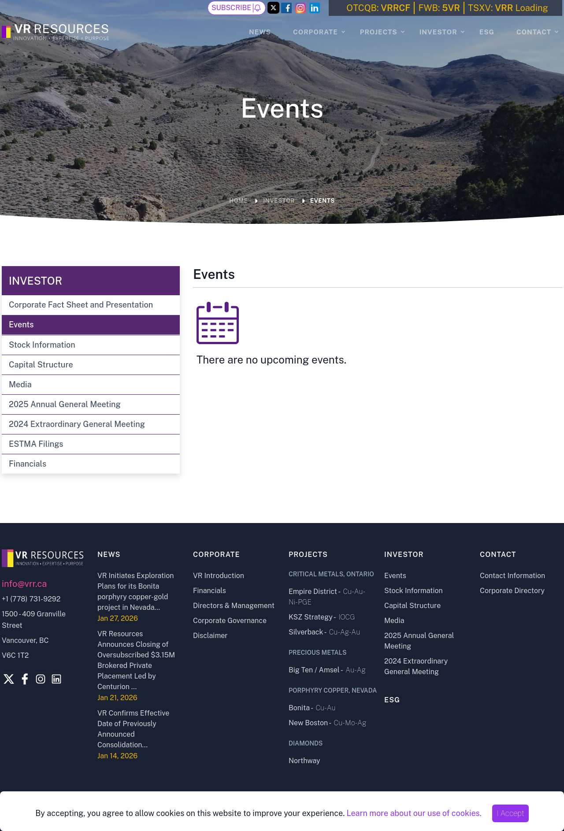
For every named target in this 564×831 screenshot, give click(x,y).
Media (20, 384)
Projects (378, 32)
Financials (27, 463)
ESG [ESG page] (486, 32)
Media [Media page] (394, 620)
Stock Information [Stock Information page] (413, 590)
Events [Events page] (395, 575)
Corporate (315, 32)
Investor (438, 32)
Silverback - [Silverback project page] (324, 632)
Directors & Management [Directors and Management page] (234, 605)
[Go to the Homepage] (56, 31)
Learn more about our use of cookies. (413, 813)
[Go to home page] (43, 558)
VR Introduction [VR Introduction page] (218, 575)
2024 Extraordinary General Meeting (77, 424)
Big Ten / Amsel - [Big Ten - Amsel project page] (327, 670)
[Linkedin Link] (56, 679)
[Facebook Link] (286, 8)
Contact (533, 32)
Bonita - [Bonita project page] (312, 708)
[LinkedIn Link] (315, 8)
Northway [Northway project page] (304, 761)
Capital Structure (41, 364)
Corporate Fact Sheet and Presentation (81, 304)
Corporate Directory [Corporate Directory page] (512, 590)
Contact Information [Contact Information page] (512, 575)
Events (322, 200)
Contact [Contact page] (498, 554)
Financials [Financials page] (209, 590)
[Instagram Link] (300, 8)
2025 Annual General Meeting (65, 404)
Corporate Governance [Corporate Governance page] (230, 620)
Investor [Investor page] (404, 554)
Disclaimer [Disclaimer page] (210, 635)
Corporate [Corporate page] (216, 554)
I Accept (510, 813)
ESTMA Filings (36, 444)
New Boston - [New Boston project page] (328, 723)
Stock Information (42, 344)
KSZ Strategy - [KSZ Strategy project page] (322, 617)
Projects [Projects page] (308, 554)
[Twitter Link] (273, 8)
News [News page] (260, 32)
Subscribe (237, 8)
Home (238, 200)
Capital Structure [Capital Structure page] (412, 605)
